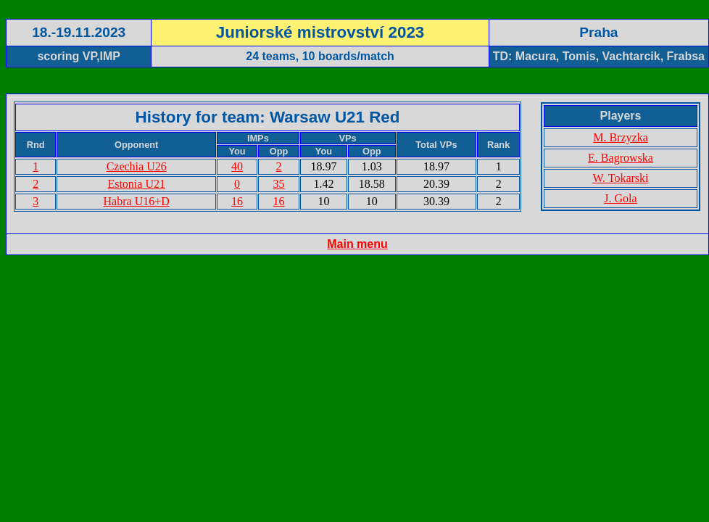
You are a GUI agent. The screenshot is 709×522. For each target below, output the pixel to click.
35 (279, 184)
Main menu (357, 244)
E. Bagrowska (620, 158)
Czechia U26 (137, 166)
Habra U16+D (137, 201)
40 (237, 166)
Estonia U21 (136, 184)
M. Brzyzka (620, 137)
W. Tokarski (620, 178)
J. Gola (620, 198)
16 (237, 201)
